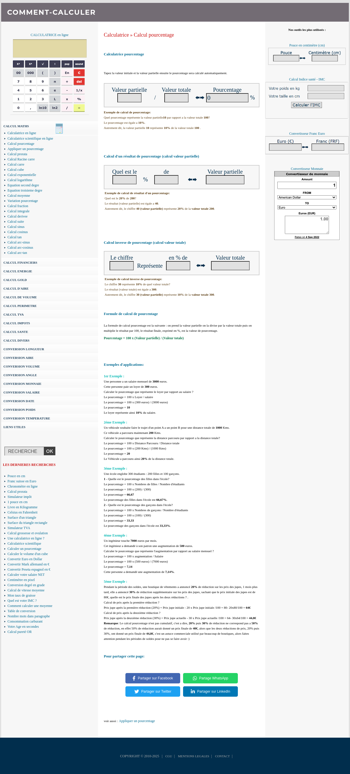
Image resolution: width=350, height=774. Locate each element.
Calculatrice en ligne (21, 133)
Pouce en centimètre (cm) (307, 45)
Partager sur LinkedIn (210, 691)
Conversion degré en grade (26, 585)
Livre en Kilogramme (22, 507)
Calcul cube (15, 170)
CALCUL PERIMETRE (20, 306)
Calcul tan (14, 237)
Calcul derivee (17, 216)
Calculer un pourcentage (24, 549)
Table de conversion (21, 611)
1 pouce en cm (17, 502)
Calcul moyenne (18, 196)
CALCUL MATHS (16, 126)
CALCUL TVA (13, 314)
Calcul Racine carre (21, 159)
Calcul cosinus (17, 232)
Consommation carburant (25, 621)
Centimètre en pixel (21, 580)
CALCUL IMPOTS (16, 323)
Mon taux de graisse (21, 595)
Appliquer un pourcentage (25, 149)
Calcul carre (15, 164)
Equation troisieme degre (24, 190)
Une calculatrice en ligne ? (25, 538)
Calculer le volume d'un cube (27, 554)
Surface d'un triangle (21, 518)
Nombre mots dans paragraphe (28, 616)
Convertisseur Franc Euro (307, 134)
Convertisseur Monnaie (307, 169)
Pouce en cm (16, 476)
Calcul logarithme (19, 180)
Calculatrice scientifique (24, 543)
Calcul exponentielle (21, 175)
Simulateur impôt (19, 497)
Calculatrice (116, 35)
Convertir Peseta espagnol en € (28, 569)
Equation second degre (23, 185)
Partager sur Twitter (152, 691)
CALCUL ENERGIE (17, 271)
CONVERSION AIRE (18, 357)
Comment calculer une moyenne (29, 606)
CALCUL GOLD (15, 280)
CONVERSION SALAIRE (21, 392)
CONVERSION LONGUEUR (23, 349)
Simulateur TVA (18, 528)
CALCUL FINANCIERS (20, 262)
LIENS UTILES (14, 427)
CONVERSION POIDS (19, 409)
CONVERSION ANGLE (20, 375)
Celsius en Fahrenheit (22, 512)
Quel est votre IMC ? (22, 601)
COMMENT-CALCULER (51, 12)
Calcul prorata (17, 154)
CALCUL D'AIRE (16, 288)
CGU (168, 756)
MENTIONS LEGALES (193, 756)
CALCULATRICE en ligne (49, 35)
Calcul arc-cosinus (20, 247)
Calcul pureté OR (19, 632)
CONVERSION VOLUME (21, 366)
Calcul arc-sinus (18, 242)
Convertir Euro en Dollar (24, 559)
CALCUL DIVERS (16, 340)
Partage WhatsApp (210, 678)
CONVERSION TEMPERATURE (26, 418)
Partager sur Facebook (153, 678)
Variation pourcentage (22, 201)
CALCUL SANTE (15, 331)
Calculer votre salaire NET (26, 575)
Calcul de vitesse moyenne (25, 590)
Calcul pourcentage (20, 144)
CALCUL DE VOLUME (20, 297)
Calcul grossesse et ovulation (27, 533)
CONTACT (222, 756)
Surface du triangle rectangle (27, 523)
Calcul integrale (18, 211)
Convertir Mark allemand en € (28, 564)
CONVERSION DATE (18, 401)
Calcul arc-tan (17, 253)
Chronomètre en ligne (22, 486)
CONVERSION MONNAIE (22, 383)
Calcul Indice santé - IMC (307, 79)
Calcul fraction (17, 206)
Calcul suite (15, 222)
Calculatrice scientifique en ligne (30, 138)
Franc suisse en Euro (21, 481)
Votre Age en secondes (23, 627)
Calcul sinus (16, 227)
